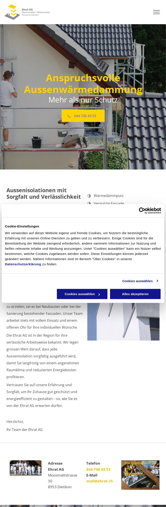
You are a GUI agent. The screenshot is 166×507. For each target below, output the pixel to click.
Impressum (133, 473)
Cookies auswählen (137, 281)
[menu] (156, 12)
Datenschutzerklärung (23, 264)
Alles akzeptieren (135, 294)
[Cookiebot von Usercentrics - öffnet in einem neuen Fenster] (142, 210)
